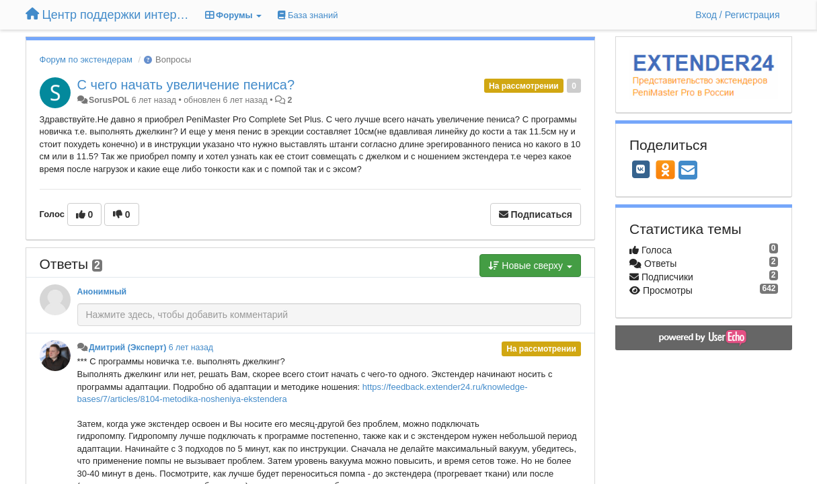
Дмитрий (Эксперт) (127, 347)
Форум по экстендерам (86, 59)
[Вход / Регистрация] (737, 14)
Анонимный (102, 291)
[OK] (665, 169)
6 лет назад (191, 347)
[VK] (641, 169)
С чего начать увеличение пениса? (186, 84)
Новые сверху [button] (530, 265)
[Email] (687, 171)
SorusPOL (109, 100)
